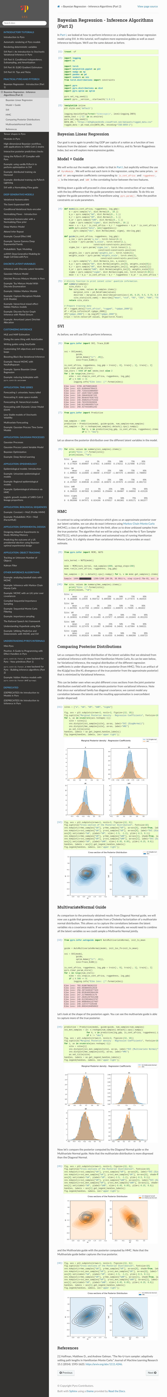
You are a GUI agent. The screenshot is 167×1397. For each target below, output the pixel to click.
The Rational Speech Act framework (22, 621)
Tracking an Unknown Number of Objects (20, 559)
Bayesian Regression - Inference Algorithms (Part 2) (18, 93)
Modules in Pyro (12, 139)
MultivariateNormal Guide (19, 124)
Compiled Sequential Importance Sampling (20, 602)
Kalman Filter (10, 565)
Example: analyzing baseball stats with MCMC (23, 579)
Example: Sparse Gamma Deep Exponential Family (19, 243)
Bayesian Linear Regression (19, 100)
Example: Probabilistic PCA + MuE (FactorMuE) (21, 518)
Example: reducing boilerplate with (21, 378)
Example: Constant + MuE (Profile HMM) (24, 512)
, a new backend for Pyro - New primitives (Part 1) (24, 660)
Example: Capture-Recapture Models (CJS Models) (22, 297)
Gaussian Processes (13, 442)
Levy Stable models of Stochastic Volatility (20, 416)
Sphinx (73, 1391)
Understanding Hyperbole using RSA (22, 626)
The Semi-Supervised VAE (16, 204)
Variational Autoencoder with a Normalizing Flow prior (19, 220)
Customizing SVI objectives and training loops (23, 350)
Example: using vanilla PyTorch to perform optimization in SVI (20, 165)
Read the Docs (116, 1391)
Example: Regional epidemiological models (21, 483)
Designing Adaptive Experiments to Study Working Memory (21, 533)
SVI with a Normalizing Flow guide (21, 187)
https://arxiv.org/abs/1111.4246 (104, 1364)
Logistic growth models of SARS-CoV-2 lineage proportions (23, 498)
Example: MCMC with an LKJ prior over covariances (24, 594)
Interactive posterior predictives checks (23, 151)
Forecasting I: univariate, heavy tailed (22, 392)
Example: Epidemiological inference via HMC (23, 491)
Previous (66, 1372)
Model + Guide (13, 105)
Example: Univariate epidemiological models (22, 475)
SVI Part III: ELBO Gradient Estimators (23, 67)
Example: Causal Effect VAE (17, 236)
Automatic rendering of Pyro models (22, 42)
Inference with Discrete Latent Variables (24, 269)
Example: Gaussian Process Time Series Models (23, 429)
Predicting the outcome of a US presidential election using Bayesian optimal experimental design (21, 543)
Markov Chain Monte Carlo (139, 523)
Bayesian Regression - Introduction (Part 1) (24, 85)
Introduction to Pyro (14, 37)
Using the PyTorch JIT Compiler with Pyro (22, 158)
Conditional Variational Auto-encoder (22, 209)
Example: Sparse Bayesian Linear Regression (20, 371)
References (11, 129)
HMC (8, 115)
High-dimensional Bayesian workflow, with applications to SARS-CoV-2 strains (24, 145)
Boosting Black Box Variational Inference (24, 357)
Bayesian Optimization (15, 452)
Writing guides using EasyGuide (19, 344)
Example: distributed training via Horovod (20, 173)
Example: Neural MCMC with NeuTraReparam (18, 363)
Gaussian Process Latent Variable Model (23, 447)
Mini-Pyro (9, 646)
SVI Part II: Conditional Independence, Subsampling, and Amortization (23, 61)
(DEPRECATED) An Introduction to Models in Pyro (21, 694)
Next (152, 1372)
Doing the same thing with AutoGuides (23, 339)
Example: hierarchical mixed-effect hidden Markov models (21, 305)
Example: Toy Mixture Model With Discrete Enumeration (21, 285)
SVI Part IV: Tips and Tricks (17, 72)
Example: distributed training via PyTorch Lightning (24, 181)
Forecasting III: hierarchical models (21, 402)
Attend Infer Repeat (14, 231)
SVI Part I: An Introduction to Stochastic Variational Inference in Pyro (24, 53)
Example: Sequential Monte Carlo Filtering (20, 610)
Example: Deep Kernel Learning (19, 457)
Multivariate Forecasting (16, 422)
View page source (147, 6)
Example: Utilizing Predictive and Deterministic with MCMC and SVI (21, 632)
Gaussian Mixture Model (16, 274)
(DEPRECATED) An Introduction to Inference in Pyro (21, 702)
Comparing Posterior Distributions (23, 119)
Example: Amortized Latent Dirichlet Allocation (22, 321)
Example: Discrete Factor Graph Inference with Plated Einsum (20, 313)
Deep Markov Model (14, 227)
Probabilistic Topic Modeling (18, 249)
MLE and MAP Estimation (17, 334)
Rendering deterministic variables (20, 47)
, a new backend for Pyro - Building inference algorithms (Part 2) (24, 669)
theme (90, 1391)
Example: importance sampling (19, 616)
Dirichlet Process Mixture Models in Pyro (24, 278)
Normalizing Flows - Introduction (20, 214)
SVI (7, 110)
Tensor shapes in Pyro (14, 134)
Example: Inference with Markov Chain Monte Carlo (23, 587)
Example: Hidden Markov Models (20, 291)
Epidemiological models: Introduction (22, 469)
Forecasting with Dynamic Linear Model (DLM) (24, 408)
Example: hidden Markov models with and (23, 679)
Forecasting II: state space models (21, 397)
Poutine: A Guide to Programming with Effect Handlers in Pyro (23, 652)
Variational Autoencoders (16, 199)
